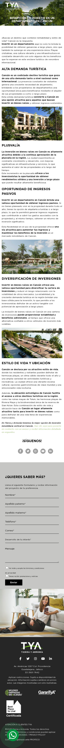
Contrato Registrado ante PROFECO (22, 739)
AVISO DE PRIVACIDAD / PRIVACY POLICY (25, 735)
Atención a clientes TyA (18, 724)
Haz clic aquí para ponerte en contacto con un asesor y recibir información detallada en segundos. (31, 429)
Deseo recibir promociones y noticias (23, 576)
